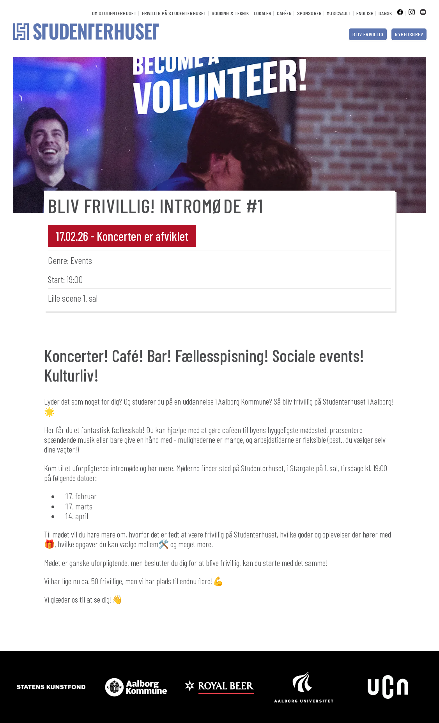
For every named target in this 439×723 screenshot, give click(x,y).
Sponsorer (309, 13)
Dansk (385, 13)
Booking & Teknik (230, 13)
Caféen (284, 13)
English (365, 13)
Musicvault (339, 13)
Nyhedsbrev (409, 34)
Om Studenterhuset (114, 13)
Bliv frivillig (367, 34)
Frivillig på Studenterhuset (174, 13)
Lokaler (262, 13)
